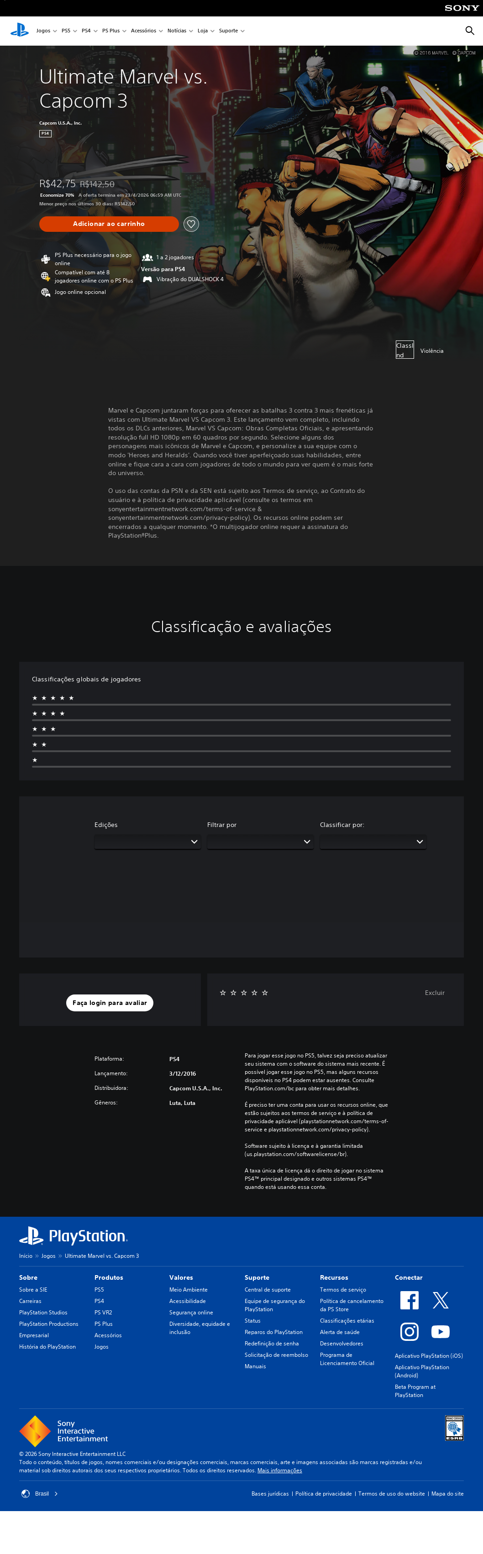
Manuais (255, 1366)
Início (25, 1256)
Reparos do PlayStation (274, 1332)
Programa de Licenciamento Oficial (347, 1359)
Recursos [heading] (334, 1277)
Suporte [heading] (257, 1277)
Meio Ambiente (188, 1289)
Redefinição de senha (272, 1343)
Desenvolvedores (341, 1343)
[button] (109, 1003)
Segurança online (191, 1312)
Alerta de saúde (340, 1332)
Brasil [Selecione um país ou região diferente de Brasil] (39, 1493)
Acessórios (143, 31)
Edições (106, 825)
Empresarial (34, 1335)
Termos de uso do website (391, 1493)
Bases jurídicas (270, 1493)
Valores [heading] (181, 1277)
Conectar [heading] (409, 1277)
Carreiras (30, 1301)
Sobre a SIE (33, 1289)
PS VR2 (103, 1312)
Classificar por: (342, 825)
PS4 (86, 31)
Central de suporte (268, 1289)
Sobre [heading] (28, 1277)
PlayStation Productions (49, 1324)
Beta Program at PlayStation (415, 1391)
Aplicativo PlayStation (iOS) (429, 1356)
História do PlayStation (47, 1346)
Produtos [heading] (108, 1277)
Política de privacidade (323, 1493)
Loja (203, 31)
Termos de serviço (343, 1289)
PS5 (66, 31)
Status (253, 1320)
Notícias (177, 31)
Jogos (43, 31)
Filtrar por (221, 825)
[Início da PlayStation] (19, 31)
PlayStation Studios (43, 1312)
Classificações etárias (347, 1320)
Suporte (228, 31)
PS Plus (111, 31)
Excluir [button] (435, 993)
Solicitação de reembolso (276, 1355)
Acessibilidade (187, 1301)
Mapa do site (447, 1493)
